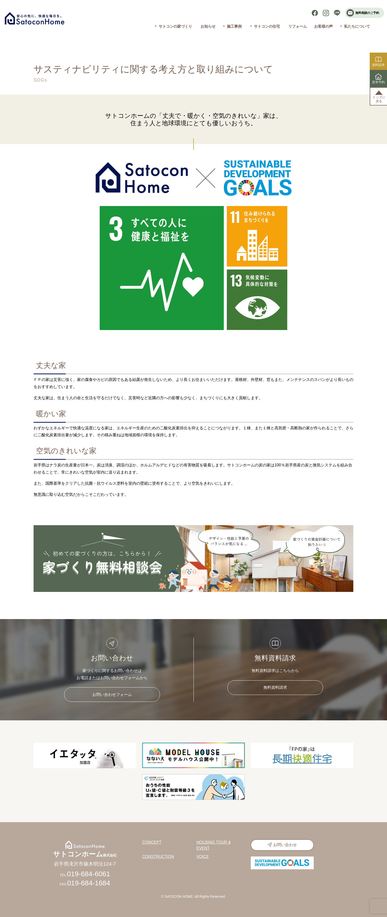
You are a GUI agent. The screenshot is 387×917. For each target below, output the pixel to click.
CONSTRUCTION (158, 856)
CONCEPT (151, 842)
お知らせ (208, 26)
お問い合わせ (285, 845)
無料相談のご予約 (363, 13)
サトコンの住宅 (267, 26)
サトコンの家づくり (175, 26)
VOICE (202, 856)
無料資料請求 (275, 687)
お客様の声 (323, 26)
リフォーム (297, 26)
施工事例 (234, 26)
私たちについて (357, 26)
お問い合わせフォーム (112, 694)
